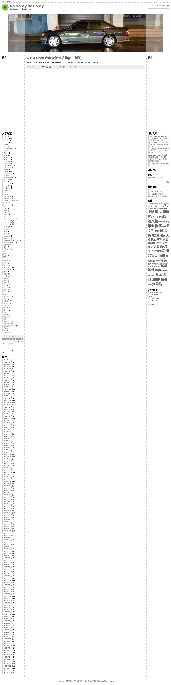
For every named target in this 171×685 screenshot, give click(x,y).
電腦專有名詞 (8, 323)
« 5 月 (4, 352)
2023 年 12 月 (8, 400)
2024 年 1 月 (7, 398)
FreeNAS (7, 161)
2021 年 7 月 (7, 438)
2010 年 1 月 (7, 661)
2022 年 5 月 (7, 425)
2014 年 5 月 (7, 571)
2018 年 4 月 (7, 504)
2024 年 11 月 (8, 389)
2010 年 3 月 (7, 657)
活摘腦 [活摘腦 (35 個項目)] (160, 255)
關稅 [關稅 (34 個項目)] (156, 279)
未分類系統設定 (9, 177)
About (9, 1)
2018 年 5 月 (7, 502)
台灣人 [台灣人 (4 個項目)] (153, 217)
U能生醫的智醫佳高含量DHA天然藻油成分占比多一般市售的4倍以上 (159, 151)
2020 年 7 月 (7, 466)
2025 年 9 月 (7, 371)
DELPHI (6, 138)
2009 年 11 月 (8, 666)
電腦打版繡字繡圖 (9, 326)
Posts (156, 5)
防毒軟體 (6, 314)
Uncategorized (8, 198)
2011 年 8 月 (7, 621)
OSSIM (6, 169)
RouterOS (6, 190)
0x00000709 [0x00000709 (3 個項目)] (152, 203)
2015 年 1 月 (7, 569)
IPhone (5, 153)
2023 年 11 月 (8, 402)
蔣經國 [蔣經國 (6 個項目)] (164, 266)
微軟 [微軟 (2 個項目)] (163, 226)
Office (6, 215)
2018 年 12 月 (8, 495)
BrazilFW (7, 157)
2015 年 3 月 (7, 565)
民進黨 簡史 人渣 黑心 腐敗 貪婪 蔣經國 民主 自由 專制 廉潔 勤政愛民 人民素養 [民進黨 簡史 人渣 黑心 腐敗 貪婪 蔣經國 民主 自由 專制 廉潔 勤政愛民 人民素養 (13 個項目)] (158, 243)
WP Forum (111, 682)
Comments (166, 5)
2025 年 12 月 (8, 366)
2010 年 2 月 (7, 659)
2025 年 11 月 (8, 369)
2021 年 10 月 (8, 434)
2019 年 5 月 (7, 490)
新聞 (5, 274)
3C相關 (6, 276)
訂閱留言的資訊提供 (156, 194)
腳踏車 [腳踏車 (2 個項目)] (158, 261)
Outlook (6, 217)
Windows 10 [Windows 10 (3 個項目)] (155, 207)
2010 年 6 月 (7, 650)
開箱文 (5, 308)
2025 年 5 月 (7, 378)
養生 (5, 330)
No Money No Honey (27, 6)
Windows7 (7, 225)
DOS (5, 209)
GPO (5, 211)
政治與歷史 (7, 269)
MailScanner (8, 165)
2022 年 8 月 (7, 418)
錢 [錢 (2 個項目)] (152, 280)
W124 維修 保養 (46, 67)
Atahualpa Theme (81, 682)
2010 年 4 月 (7, 655)
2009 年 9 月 (7, 670)
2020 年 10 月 (8, 459)
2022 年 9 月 (7, 416)
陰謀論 (5, 317)
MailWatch (7, 167)
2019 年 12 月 (8, 481)
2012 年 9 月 (7, 601)
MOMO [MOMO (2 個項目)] (161, 205)
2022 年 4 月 (7, 427)
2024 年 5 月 (7, 393)
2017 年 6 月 (7, 517)
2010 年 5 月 (7, 652)
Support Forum (154, 300)
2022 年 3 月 (7, 429)
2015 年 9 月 (7, 558)
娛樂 (5, 254)
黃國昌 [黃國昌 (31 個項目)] (157, 284)
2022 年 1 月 (7, 432)
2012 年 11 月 (8, 596)
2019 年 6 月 (7, 488)
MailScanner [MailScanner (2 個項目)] (155, 205)
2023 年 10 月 (8, 405)
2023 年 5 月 (7, 407)
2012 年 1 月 (7, 612)
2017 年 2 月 (7, 524)
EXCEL (6, 142)
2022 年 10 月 (8, 414)
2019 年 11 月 (8, 484)
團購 (5, 251)
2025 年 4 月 (7, 380)
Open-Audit (7, 184)
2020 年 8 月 (7, 463)
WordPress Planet (155, 304)
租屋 (5, 292)
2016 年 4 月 (7, 542)
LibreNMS (7, 163)
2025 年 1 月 (7, 384)
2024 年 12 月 (8, 387)
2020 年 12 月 (8, 454)
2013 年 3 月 (7, 589)
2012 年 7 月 (7, 605)
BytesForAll (93, 682)
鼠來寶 (5, 332)
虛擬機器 (7, 234)
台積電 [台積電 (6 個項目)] (160, 217)
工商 (5, 256)
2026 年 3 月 (7, 360)
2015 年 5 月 (7, 562)
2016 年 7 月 (7, 535)
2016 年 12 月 (8, 529)
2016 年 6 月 (7, 538)
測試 (5, 285)
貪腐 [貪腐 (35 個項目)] (158, 275)
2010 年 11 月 (8, 639)
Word (6, 144)
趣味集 (5, 303)
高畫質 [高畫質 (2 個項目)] (150, 284)
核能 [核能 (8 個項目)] (157, 231)
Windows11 (8, 223)
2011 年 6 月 (7, 625)
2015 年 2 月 (7, 567)
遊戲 (5, 305)
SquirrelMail (8, 173)
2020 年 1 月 (7, 479)
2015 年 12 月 (8, 551)
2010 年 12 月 (8, 637)
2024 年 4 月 (7, 396)
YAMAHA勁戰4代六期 (10, 240)
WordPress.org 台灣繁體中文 (159, 196)
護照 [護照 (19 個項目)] (158, 270)
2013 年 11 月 (8, 580)
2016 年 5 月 (7, 540)
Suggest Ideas (154, 298)
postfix (6, 171)
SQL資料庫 (7, 196)
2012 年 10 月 (8, 598)
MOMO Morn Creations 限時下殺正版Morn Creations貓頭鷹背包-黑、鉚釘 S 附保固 (159, 138)
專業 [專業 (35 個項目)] (151, 226)
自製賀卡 (6, 301)
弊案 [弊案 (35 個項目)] (158, 226)
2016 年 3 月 (7, 544)
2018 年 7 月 (7, 499)
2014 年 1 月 (7, 576)
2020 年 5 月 (7, 470)
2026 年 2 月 (7, 362)
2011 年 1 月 (7, 634)
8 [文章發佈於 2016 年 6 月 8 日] (9, 343)
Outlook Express (9, 219)
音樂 (5, 328)
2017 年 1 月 (7, 526)
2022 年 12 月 (8, 411)
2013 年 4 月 (7, 587)
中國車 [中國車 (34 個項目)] (153, 212)
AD (5, 207)
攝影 (5, 263)
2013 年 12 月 (8, 578)
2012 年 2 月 (7, 610)
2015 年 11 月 (8, 553)
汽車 (5, 283)
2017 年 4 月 (7, 520)
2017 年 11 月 (8, 511)
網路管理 (6, 296)
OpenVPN (6, 186)
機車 (5, 281)
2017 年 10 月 (8, 513)
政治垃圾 (6, 267)
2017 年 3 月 (7, 522)
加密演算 (7, 146)
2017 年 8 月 (7, 515)
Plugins (151, 296)
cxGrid (6, 140)
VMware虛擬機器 (9, 200)
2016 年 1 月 (7, 549)
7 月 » (9, 352)
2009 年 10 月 (8, 668)
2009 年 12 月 (8, 664)
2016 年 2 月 (7, 547)
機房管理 (6, 278)
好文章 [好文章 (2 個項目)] (160, 222)
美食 (5, 299)
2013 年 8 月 (7, 583)
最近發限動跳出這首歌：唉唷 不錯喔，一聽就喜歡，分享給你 (158, 144)
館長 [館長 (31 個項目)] (164, 279)
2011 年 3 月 (7, 632)
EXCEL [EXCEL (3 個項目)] (166, 203)
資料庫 (6, 151)
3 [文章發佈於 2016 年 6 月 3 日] (15, 341)
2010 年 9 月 (7, 643)
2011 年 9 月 (7, 619)
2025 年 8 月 (7, 373)
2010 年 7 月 (7, 648)
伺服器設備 (7, 245)
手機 (5, 258)
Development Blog (155, 292)
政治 (5, 265)
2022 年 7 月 (7, 420)
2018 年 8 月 (7, 497)
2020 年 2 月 (7, 477)
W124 (5, 203)
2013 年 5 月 (7, 585)
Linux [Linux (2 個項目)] (149, 205)
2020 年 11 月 (8, 456)
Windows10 (8, 221)
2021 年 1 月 (7, 452)
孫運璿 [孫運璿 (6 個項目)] (166, 222)
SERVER (6, 192)
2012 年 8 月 (7, 603)
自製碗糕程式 (8, 148)
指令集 (6, 175)
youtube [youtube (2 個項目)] (162, 206)
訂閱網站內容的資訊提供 (157, 192)
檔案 (5, 231)
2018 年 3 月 (7, 506)
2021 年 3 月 (7, 447)
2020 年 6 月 (7, 468)
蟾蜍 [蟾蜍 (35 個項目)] (151, 270)
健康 (5, 247)
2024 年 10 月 (8, 391)
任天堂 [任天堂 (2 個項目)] (160, 212)
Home (4, 1)
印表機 (6, 227)
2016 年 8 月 (7, 533)
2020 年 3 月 (7, 475)
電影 (5, 319)
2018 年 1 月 (7, 508)
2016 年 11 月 (8, 531)
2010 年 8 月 (7, 646)
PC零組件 (6, 188)
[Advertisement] (12, 94)
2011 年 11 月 (8, 614)
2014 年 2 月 (7, 574)
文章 (5, 272)
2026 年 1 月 (7, 364)
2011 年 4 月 (7, 630)
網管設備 (6, 294)
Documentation (154, 294)
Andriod (6, 136)
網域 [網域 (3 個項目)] (153, 261)
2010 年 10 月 (8, 641)
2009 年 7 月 (7, 673)
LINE (5, 213)
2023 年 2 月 (7, 409)
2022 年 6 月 (7, 423)
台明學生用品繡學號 (156, 177)
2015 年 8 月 (7, 560)
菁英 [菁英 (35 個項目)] (163, 260)
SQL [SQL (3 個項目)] (165, 205)
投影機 (5, 260)
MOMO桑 (6, 180)
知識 (5, 290)
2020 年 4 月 (7, 472)
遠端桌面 (7, 236)
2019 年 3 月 (7, 493)
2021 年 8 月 (7, 436)
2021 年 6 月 (7, 441)
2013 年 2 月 (7, 592)
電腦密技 (6, 321)
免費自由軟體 (8, 249)
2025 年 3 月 (7, 382)
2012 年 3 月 (7, 607)
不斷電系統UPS (8, 242)
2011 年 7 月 (7, 623)
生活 (5, 287)
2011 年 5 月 (7, 628)
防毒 (5, 312)
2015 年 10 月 (8, 556)
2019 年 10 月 (8, 486)
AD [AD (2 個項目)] (157, 203)
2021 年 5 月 (7, 443)
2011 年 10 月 (8, 616)
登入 (150, 189)
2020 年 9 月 (7, 461)
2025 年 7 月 (7, 375)
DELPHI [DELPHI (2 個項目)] (161, 203)
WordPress (7, 238)
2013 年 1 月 (7, 594)
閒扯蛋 (5, 310)
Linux (5, 155)
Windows (6, 205)
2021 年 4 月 (7, 445)
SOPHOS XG (8, 194)
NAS (5, 182)
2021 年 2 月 (7, 450)
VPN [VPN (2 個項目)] (149, 206)
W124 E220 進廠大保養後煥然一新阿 (53, 58)
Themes (152, 302)
